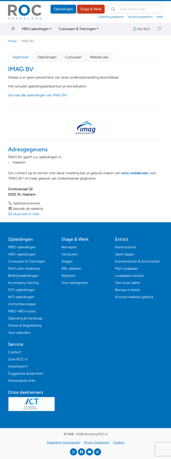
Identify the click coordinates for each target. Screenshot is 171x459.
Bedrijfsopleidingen (23, 275)
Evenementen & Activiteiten (137, 261)
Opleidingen (63, 9)
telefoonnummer (24, 203)
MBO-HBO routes (22, 311)
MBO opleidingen (35, 29)
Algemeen (21, 57)
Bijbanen (68, 275)
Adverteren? (18, 366)
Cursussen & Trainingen (77, 29)
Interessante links (21, 380)
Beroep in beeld (127, 290)
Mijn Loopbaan (126, 268)
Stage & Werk (91, 9)
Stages (66, 261)
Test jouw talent (127, 283)
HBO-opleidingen (22, 254)
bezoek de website (25, 208)
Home (12, 41)
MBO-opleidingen (22, 247)
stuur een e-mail (23, 214)
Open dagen (124, 254)
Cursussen (73, 57)
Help (159, 17)
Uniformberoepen (22, 304)
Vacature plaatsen (140, 17)
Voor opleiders (19, 332)
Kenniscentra (125, 247)
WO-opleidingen (21, 297)
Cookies (118, 442)
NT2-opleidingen (21, 290)
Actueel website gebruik (134, 297)
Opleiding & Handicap (25, 318)
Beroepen (69, 247)
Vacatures (69, 254)
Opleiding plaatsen (111, 17)
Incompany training (23, 283)
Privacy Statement (97, 442)
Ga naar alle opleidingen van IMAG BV (37, 95)
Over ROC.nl (17, 359)
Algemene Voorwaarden (63, 442)
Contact (14, 352)
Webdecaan (99, 57)
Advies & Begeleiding (24, 325)
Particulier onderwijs (24, 268)
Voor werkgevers (74, 283)
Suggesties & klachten (25, 373)
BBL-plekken (71, 268)
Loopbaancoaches (129, 275)
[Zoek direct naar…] (135, 9)
